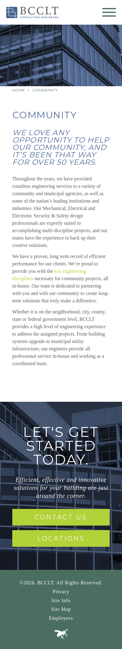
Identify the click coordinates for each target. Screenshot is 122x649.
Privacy (61, 591)
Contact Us (61, 517)
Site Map (61, 609)
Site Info (61, 600)
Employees (61, 618)
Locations (61, 538)
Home (18, 90)
